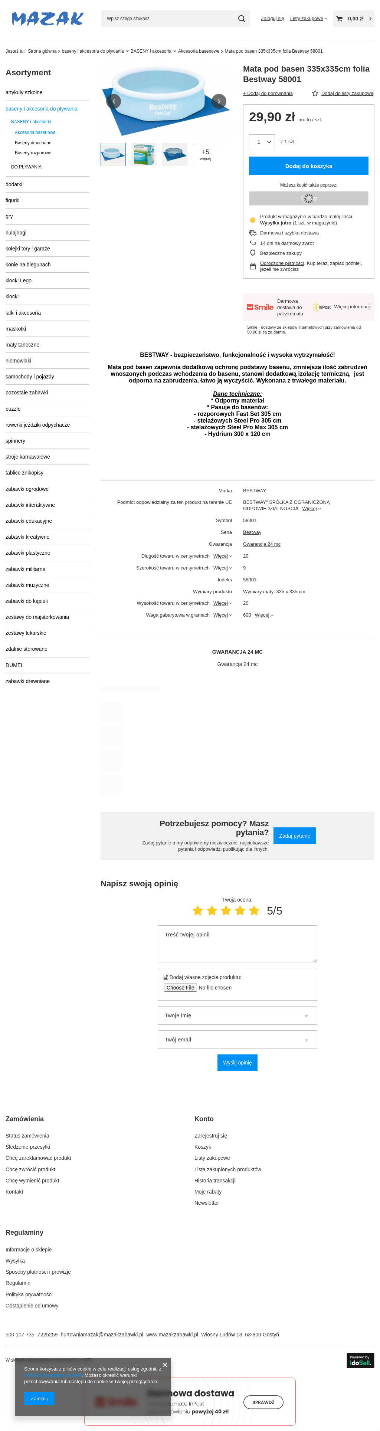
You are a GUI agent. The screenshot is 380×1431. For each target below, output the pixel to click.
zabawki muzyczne (27, 585)
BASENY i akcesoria (151, 51)
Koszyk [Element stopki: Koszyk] (202, 1147)
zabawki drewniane (28, 681)
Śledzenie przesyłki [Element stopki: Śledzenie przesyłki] (28, 1147)
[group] (166, 101)
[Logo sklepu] (48, 18)
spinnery (15, 441)
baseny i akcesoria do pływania (93, 51)
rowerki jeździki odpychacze (38, 425)
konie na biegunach (28, 265)
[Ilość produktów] (262, 141)
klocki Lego (19, 280)
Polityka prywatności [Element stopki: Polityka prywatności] (29, 1294)
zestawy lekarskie (26, 633)
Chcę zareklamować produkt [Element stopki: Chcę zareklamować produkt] (38, 1158)
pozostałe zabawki (27, 393)
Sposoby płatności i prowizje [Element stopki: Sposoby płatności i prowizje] (38, 1272)
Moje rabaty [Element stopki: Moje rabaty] (208, 1192)
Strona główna (42, 51)
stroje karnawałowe (28, 457)
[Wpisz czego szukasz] (175, 18)
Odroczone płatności (282, 263)
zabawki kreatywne (27, 537)
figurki (12, 200)
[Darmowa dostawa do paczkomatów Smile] (190, 1424)
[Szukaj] (241, 18)
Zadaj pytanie (294, 836)
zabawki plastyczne (28, 553)
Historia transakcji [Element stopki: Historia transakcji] (214, 1181)
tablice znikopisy (24, 473)
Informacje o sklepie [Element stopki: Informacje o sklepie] (29, 1250)
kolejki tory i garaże (28, 249)
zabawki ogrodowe (27, 489)
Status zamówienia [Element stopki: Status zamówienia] (27, 1136)
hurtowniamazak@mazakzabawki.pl (101, 1335)
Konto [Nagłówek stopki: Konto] (204, 1119)
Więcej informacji (352, 306)
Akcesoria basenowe (199, 51)
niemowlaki (18, 361)
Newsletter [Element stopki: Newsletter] (206, 1203)
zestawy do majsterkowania (37, 617)
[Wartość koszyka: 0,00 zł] (353, 18)
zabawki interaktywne (30, 505)
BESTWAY (254, 490)
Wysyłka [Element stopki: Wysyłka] (15, 1261)
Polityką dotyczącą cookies (53, 1375)
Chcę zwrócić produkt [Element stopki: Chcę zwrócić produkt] (30, 1169)
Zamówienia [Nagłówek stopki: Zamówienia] (25, 1119)
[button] (113, 101)
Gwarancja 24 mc (262, 544)
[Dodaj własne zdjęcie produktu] (213, 988)
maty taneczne (22, 345)
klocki (12, 296)
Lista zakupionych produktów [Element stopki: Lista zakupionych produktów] (227, 1169)
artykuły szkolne (24, 92)
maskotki (16, 329)
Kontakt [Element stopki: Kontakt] (14, 1192)
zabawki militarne (25, 569)
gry (9, 216)
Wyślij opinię (237, 1063)
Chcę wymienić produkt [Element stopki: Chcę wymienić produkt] (32, 1181)
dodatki (14, 184)
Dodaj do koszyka (308, 166)
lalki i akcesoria (23, 313)
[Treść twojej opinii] (237, 943)
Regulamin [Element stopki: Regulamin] (18, 1283)
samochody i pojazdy (30, 377)
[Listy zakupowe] (308, 18)
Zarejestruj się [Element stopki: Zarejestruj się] (210, 1136)
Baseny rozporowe (33, 152)
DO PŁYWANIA (26, 167)
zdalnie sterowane (27, 649)
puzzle (13, 409)
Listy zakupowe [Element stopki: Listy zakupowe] (212, 1158)
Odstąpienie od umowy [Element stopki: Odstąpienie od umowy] (32, 1306)
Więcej (309, 508)
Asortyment (28, 72)
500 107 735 (20, 1335)
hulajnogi (16, 233)
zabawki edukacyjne (29, 521)
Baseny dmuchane (33, 142)
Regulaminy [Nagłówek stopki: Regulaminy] (24, 1232)
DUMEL (15, 665)
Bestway (252, 532)
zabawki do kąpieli (27, 601)
